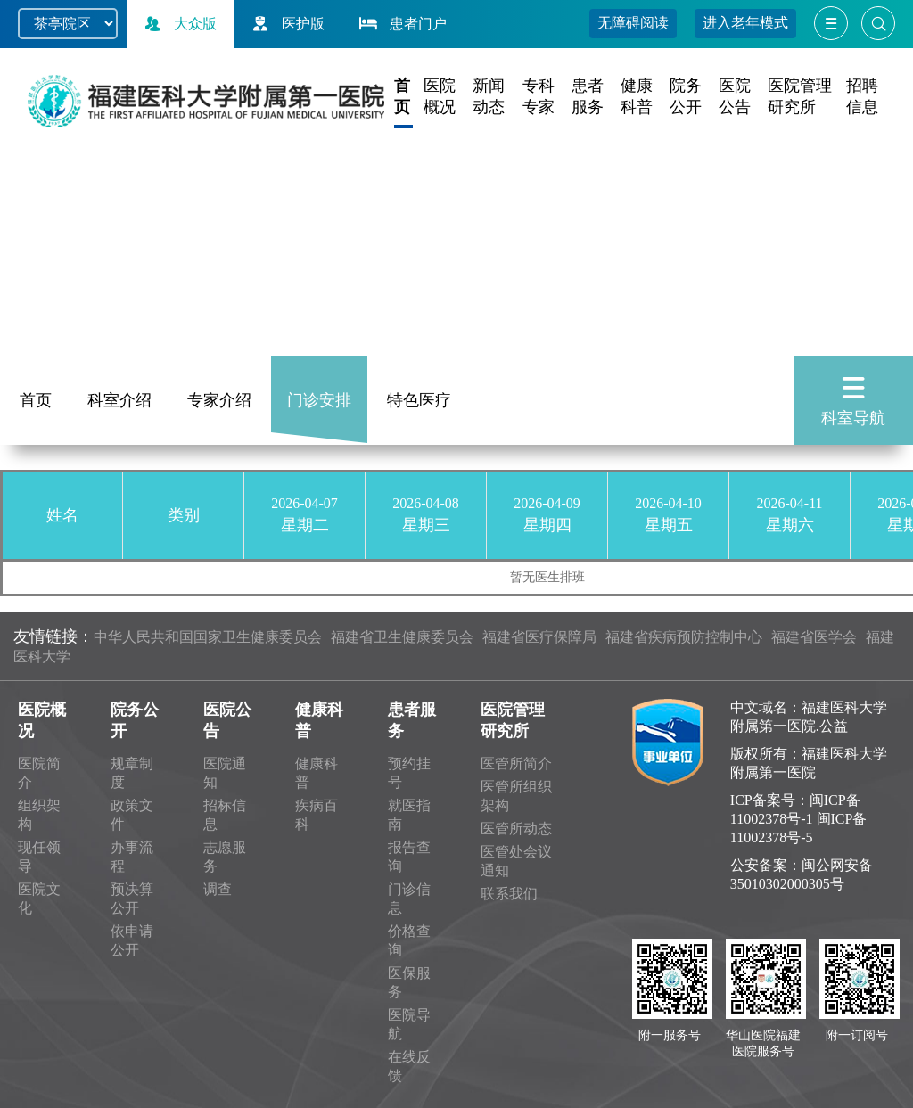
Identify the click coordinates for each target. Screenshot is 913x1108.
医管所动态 (516, 828)
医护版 (286, 23)
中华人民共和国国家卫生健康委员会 (208, 636)
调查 (217, 889)
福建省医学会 (814, 636)
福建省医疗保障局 (539, 636)
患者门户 (401, 23)
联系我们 (509, 893)
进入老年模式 (745, 22)
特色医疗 (419, 400)
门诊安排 (319, 400)
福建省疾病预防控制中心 (683, 636)
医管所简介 (516, 763)
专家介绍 (219, 400)
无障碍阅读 (633, 22)
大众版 (178, 23)
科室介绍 (119, 400)
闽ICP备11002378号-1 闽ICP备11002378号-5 (799, 818)
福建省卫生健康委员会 (402, 636)
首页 (36, 400)
